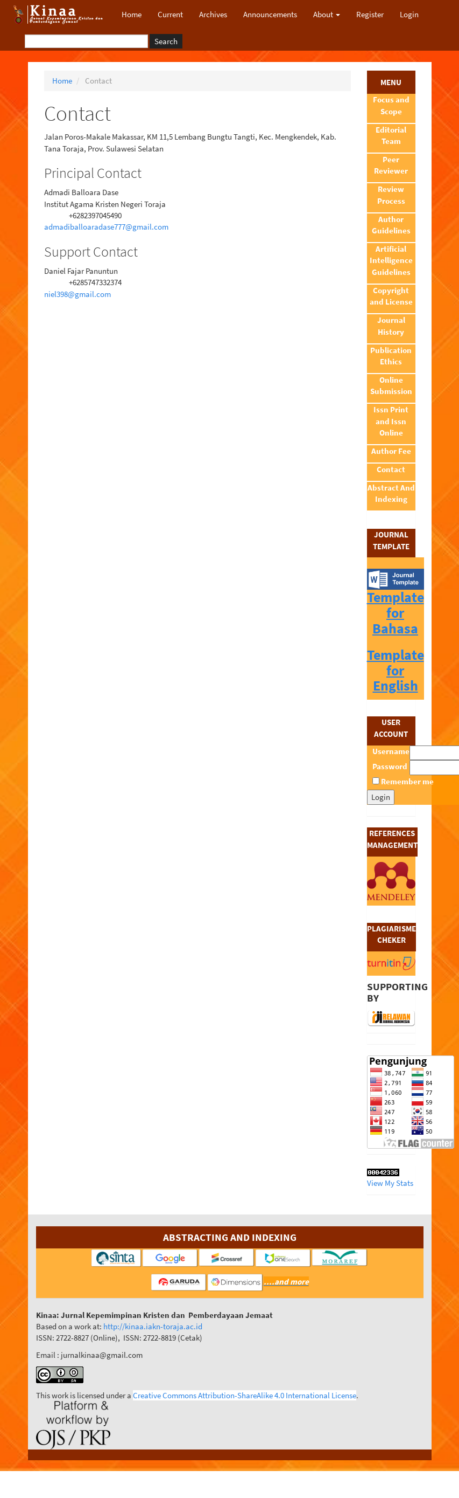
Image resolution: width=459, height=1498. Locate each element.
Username (390, 751)
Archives (213, 14)
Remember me (407, 781)
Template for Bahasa (395, 612)
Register (370, 14)
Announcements (270, 14)
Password (389, 766)
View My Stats (390, 1183)
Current (170, 14)
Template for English (395, 670)
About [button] (326, 14)
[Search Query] (86, 41)
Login (409, 14)
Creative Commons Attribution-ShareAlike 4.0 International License (244, 1395)
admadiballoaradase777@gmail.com (106, 227)
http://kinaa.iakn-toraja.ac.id (152, 1326)
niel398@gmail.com (77, 294)
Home (132, 14)
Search (166, 41)
